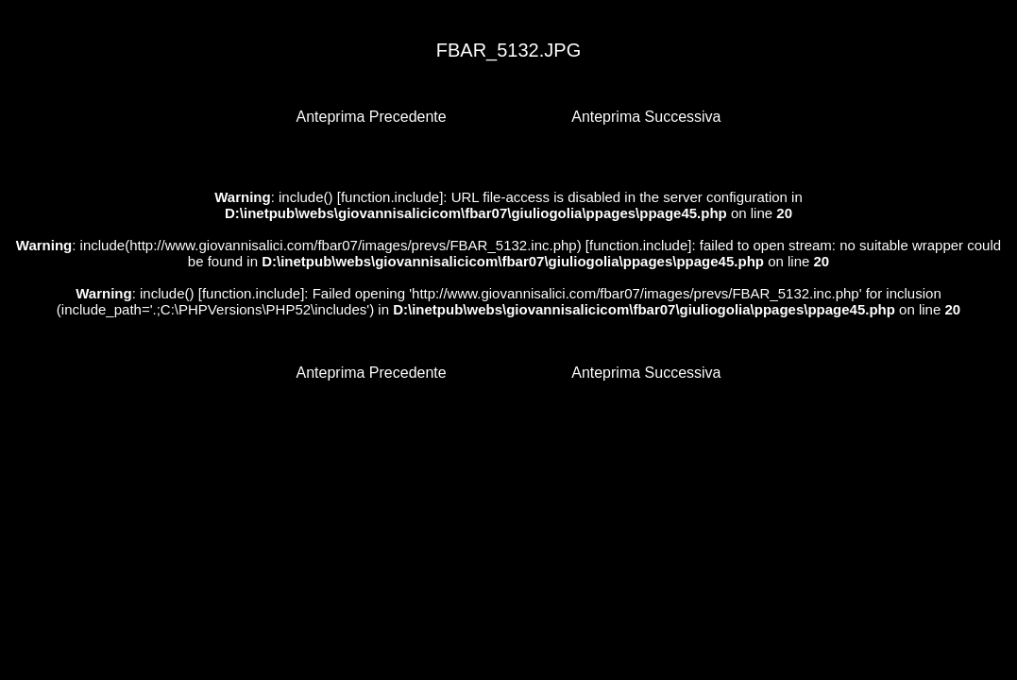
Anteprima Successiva (645, 117)
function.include (390, 197)
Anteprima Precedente (372, 117)
